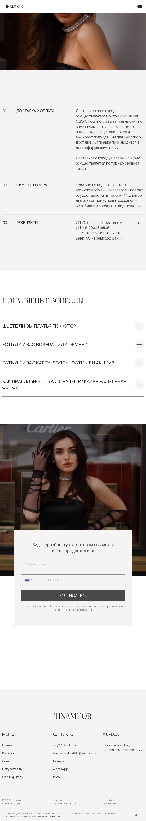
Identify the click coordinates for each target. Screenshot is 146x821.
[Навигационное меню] (139, 6)
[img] (18, 671)
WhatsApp (60, 769)
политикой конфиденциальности (50, 816)
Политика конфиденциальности (64, 802)
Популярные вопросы (43, 301)
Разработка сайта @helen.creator (112, 802)
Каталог (8, 753)
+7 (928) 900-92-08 (66, 745)
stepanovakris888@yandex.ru (74, 753)
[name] (73, 564)
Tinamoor (73, 716)
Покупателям (12, 769)
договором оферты (79, 610)
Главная (8, 745)
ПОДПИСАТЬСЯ (72, 595)
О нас (6, 761)
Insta (56, 777)
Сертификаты (12, 777)
